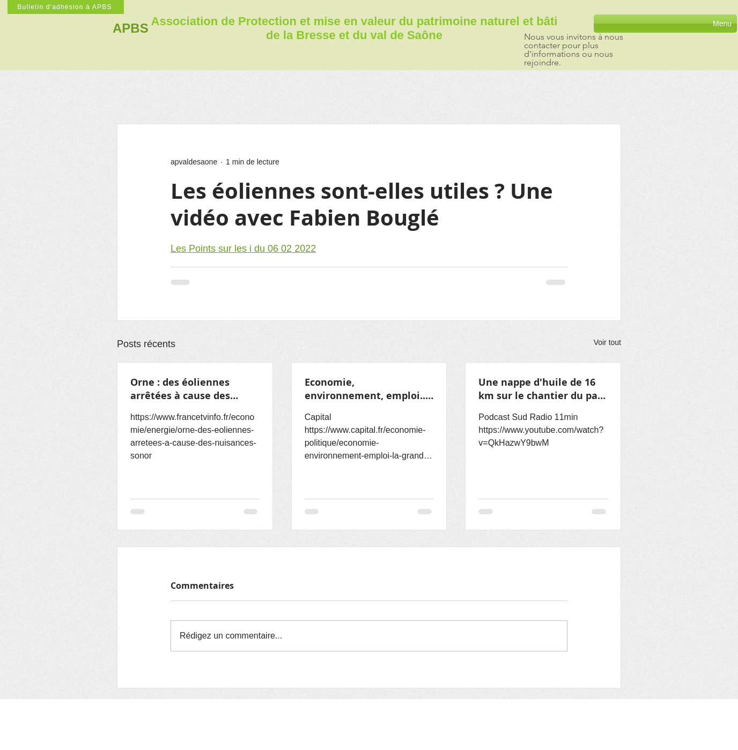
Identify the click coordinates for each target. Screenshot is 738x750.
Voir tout (607, 342)
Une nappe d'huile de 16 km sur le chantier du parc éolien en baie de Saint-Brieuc (542, 389)
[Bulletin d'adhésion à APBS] (66, 7)
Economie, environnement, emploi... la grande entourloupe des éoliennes (369, 389)
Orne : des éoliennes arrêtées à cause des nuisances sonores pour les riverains (187, 389)
